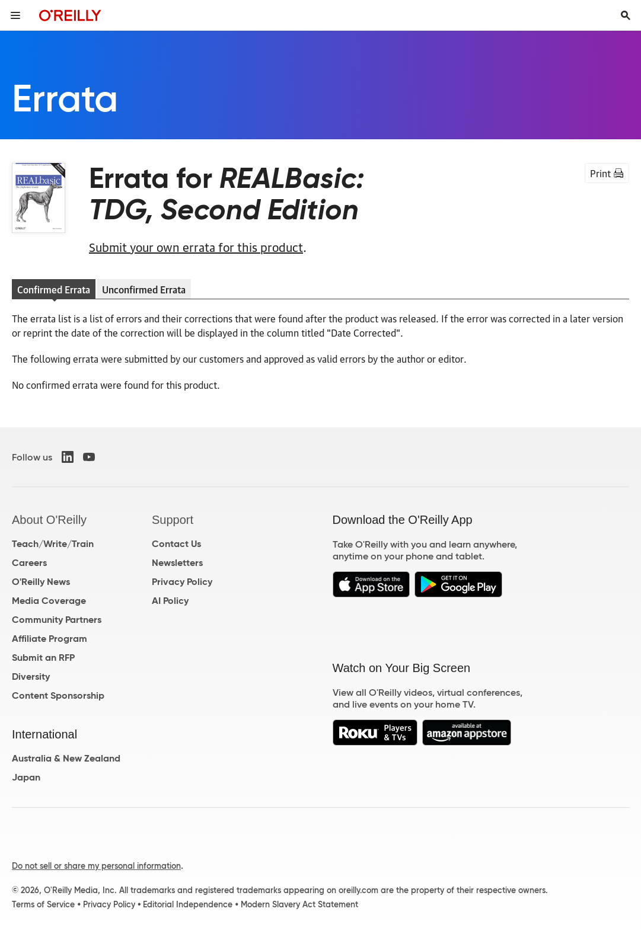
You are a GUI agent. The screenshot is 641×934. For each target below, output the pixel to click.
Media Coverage (49, 600)
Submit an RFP (43, 657)
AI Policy (170, 600)
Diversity (31, 676)
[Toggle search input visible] (625, 15)
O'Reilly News (41, 581)
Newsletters (177, 562)
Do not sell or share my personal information (96, 866)
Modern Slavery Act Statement (299, 904)
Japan (26, 777)
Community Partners (56, 619)
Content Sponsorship (58, 695)
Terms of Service (43, 904)
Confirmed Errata (53, 289)
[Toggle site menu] (15, 15)
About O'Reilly (49, 519)
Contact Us (176, 544)
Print (607, 173)
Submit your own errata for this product (196, 246)
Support (172, 519)
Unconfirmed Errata (144, 289)
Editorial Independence (187, 904)
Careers (29, 562)
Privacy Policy (182, 581)
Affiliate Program (49, 638)
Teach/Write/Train (53, 544)
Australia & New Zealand (66, 758)
